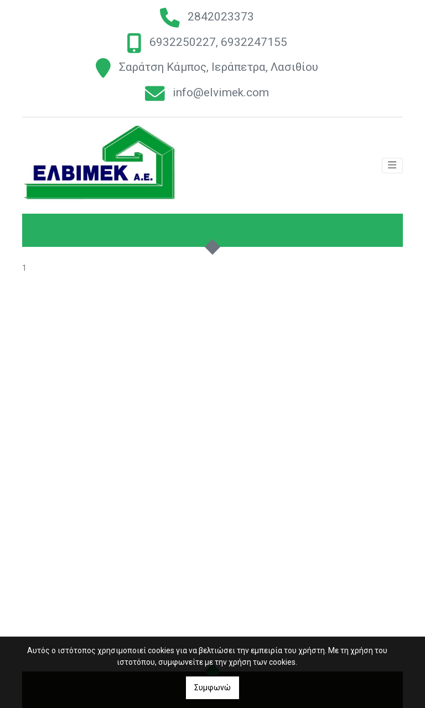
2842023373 (221, 16)
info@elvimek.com (221, 93)
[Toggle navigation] (392, 167)
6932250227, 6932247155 (218, 42)
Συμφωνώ (212, 687)
